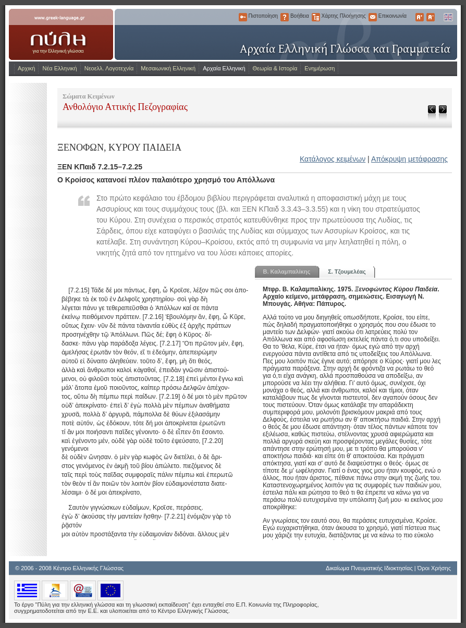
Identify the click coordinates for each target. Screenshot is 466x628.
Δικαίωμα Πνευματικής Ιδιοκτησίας (369, 568)
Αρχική (26, 68)
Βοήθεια (284, 17)
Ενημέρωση (319, 68)
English (448, 17)
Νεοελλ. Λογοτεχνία (109, 68)
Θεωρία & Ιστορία (275, 68)
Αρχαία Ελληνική (224, 68)
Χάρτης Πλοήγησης (316, 17)
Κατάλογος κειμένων (332, 159)
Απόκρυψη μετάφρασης (409, 159)
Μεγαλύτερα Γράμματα (419, 17)
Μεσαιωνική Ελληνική (168, 68)
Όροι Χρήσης (434, 568)
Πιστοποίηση (243, 17)
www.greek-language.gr (61, 34)
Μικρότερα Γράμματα (430, 17)
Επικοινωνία (373, 17)
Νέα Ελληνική (59, 68)
